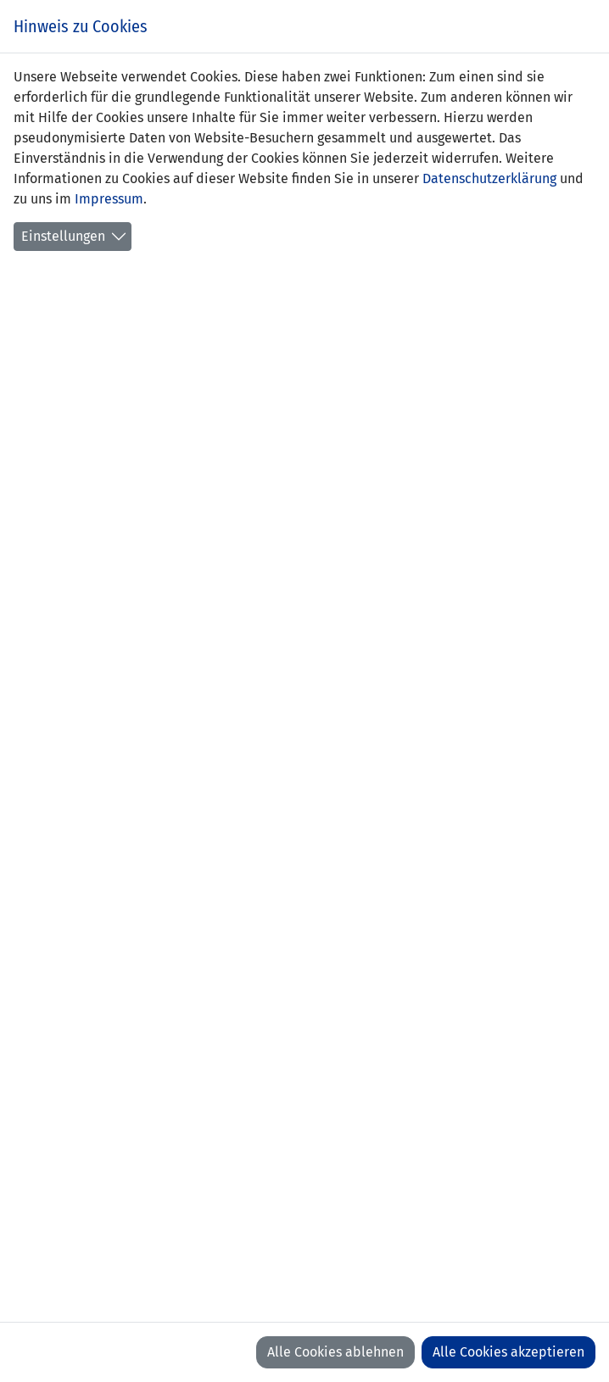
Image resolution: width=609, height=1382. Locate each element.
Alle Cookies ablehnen (335, 1352)
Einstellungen (63, 236)
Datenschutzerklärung (489, 178)
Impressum (109, 199)
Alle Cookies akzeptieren (508, 1352)
